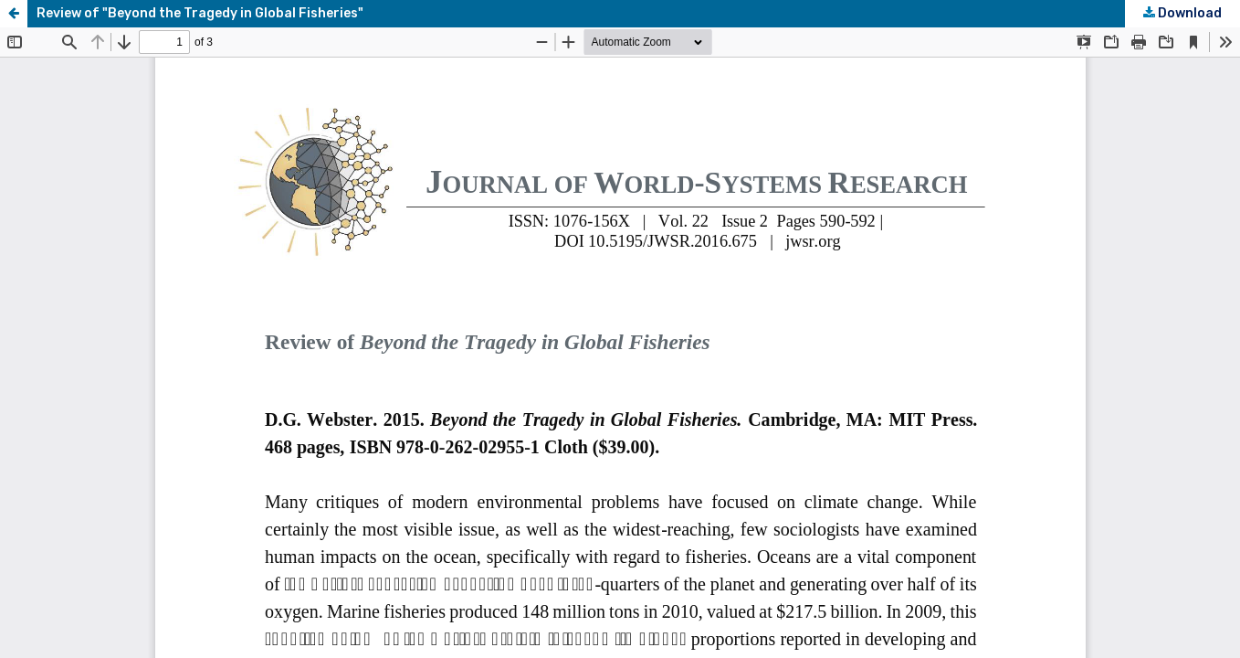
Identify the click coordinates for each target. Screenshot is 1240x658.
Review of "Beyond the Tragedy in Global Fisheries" (200, 13)
